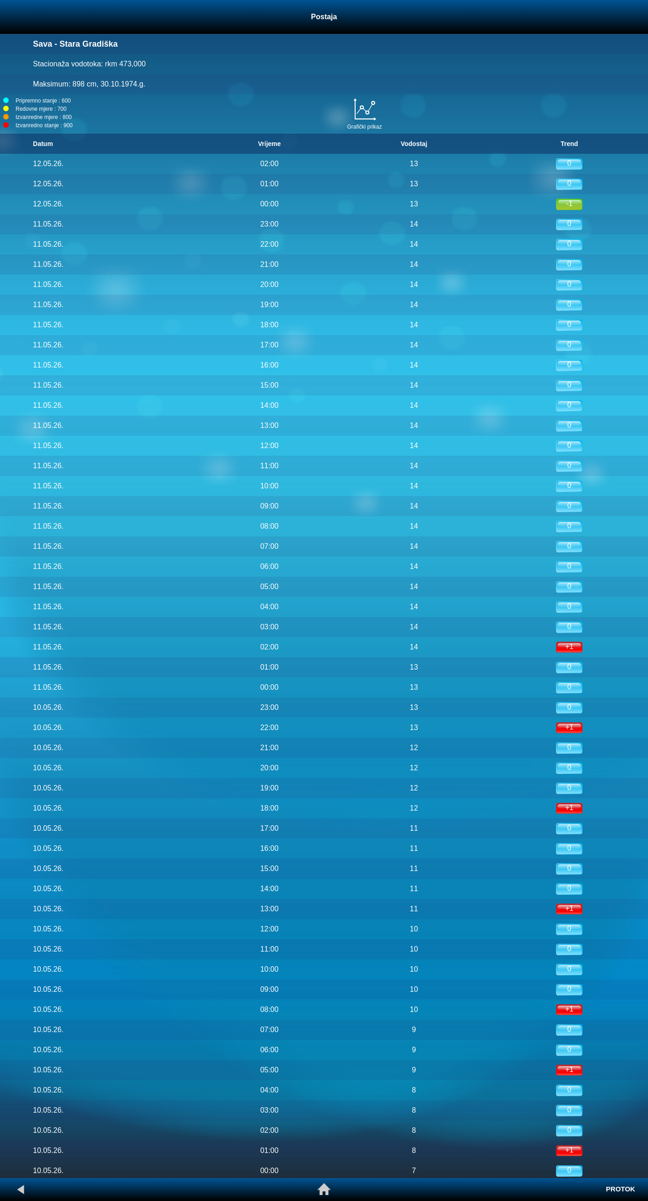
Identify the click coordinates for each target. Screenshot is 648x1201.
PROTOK (620, 1189)
